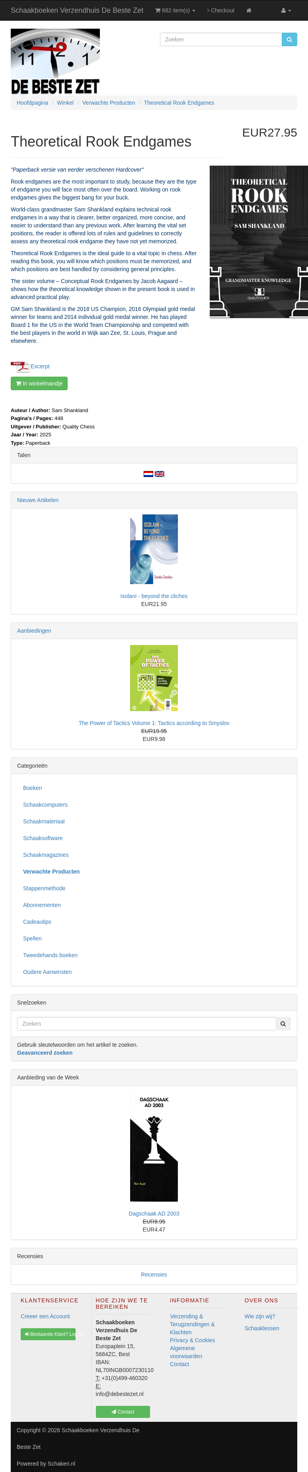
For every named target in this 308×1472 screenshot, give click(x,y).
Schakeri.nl (61, 1463)
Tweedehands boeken (50, 955)
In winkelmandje (39, 383)
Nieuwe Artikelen (37, 500)
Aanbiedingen (34, 631)
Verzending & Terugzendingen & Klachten (192, 1324)
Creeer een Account (45, 1316)
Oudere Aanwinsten (47, 972)
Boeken (32, 788)
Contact (179, 1364)
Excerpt (40, 366)
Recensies (154, 1274)
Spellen (32, 938)
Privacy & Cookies (192, 1340)
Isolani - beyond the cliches (154, 596)
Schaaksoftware (43, 838)
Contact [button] (122, 1412)
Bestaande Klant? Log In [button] (50, 1334)
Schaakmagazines (45, 855)
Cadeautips (37, 922)
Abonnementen (42, 905)
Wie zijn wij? (260, 1316)
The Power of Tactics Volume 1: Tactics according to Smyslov (153, 723)
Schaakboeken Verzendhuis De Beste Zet (77, 10)
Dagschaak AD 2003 (154, 1213)
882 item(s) (175, 10)
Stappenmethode (44, 888)
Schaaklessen (262, 1328)
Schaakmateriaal (43, 821)
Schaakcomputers (45, 804)
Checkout (220, 10)
